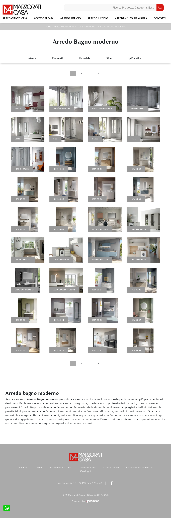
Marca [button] (32, 58)
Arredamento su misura (131, 18)
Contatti (160, 18)
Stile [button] (109, 58)
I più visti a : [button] (135, 58)
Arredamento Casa (65, 26)
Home (48, 26)
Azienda (23, 467)
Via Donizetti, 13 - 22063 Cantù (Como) (80, 483)
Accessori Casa (44, 18)
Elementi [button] (57, 58)
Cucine (39, 467)
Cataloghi (85, 471)
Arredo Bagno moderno (112, 26)
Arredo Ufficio (70, 18)
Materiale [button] (85, 58)
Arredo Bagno (86, 26)
